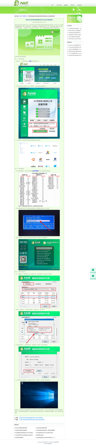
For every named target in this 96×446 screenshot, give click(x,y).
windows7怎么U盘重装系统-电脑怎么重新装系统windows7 (75, 45)
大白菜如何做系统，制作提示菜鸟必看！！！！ (45, 437)
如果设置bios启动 (39, 435)
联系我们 (50, 443)
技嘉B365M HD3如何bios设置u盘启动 (75, 34)
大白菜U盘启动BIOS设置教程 (21, 430)
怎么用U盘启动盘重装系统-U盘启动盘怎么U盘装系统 (75, 47)
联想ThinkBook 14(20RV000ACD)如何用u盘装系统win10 (75, 38)
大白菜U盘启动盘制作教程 (41, 427)
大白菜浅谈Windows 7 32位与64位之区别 (44, 432)
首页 (52, 5)
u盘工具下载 (59, 5)
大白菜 (42, 442)
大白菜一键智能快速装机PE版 (21, 427)
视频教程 (66, 5)
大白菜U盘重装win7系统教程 (74, 36)
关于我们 (46, 443)
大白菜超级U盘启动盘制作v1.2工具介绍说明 (24, 432)
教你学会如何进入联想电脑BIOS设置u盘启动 (75, 30)
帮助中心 (72, 5)
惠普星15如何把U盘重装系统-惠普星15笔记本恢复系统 (75, 51)
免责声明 (57, 442)
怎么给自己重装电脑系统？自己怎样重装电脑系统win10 (75, 49)
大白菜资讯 (79, 5)
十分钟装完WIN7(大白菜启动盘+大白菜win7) (24, 435)
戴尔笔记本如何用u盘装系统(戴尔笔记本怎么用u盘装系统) (31, 417)
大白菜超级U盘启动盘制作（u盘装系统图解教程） (45, 430)
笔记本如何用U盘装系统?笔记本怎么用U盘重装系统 (75, 55)
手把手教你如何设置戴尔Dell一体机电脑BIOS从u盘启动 (75, 32)
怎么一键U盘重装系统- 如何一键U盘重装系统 (75, 53)
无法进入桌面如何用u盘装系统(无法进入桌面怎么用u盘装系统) (31, 419)
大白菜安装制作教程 (19, 437)
